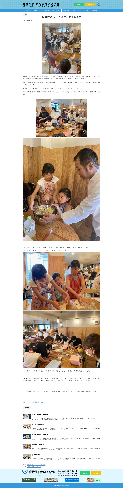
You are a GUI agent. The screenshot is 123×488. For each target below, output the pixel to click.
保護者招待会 (36, 455)
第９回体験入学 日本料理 (40, 414)
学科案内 (47, 10)
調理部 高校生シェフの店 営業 (36, 465)
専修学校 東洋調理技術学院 (35, 402)
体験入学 (79, 4)
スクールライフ (56, 10)
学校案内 (28, 10)
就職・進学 (76, 10)
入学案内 (85, 10)
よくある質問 (95, 10)
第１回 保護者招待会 (38, 424)
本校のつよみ (37, 10)
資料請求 (90, 4)
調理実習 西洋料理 (38, 444)
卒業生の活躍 (66, 10)
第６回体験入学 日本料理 (40, 434)
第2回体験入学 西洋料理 (34, 467)
